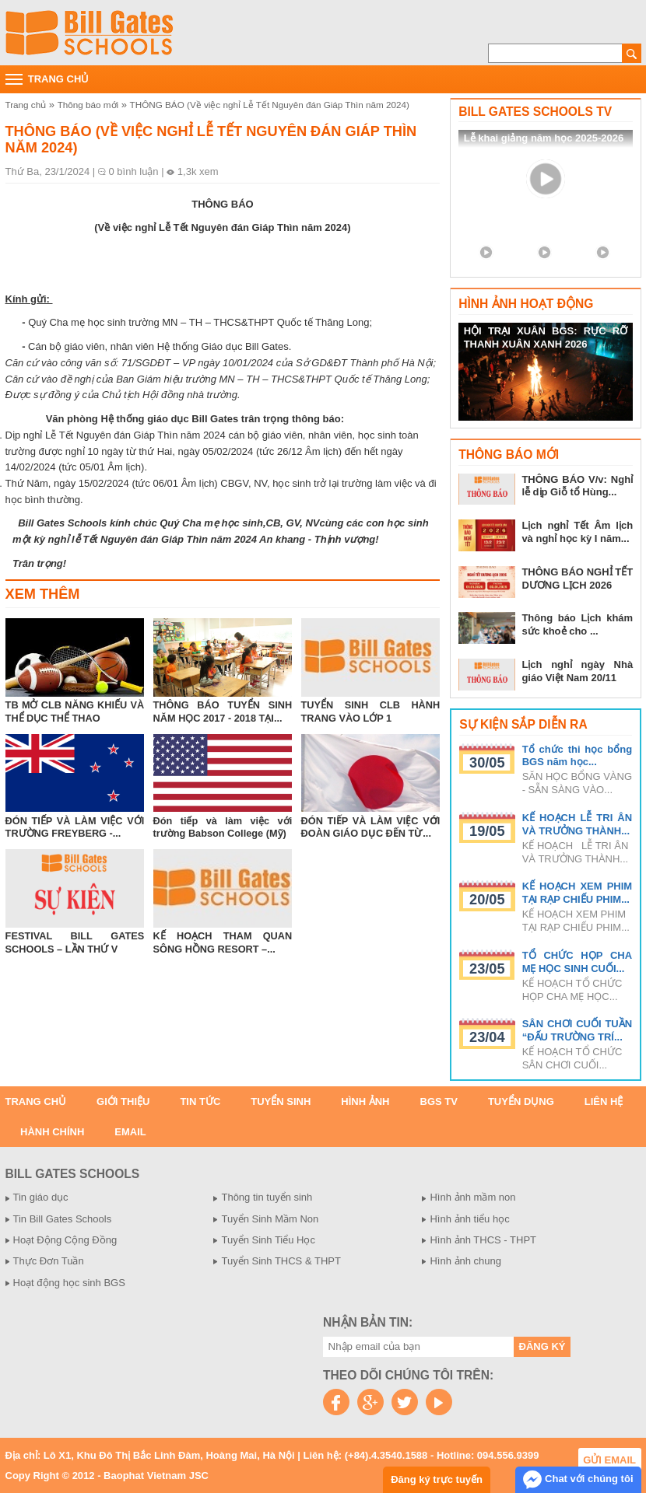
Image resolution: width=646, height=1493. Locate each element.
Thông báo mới (88, 105)
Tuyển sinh (281, 1101)
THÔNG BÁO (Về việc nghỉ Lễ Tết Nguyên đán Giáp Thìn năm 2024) (269, 105)
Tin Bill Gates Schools (62, 1219)
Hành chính (52, 1132)
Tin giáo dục (40, 1197)
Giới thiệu (123, 1101)
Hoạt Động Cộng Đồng (65, 1240)
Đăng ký (542, 1346)
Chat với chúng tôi (578, 1479)
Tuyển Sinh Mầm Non (269, 1219)
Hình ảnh (365, 1101)
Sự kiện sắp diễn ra (523, 724)
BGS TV (439, 1101)
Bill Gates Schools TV (535, 111)
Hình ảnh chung (465, 1261)
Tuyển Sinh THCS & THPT (280, 1261)
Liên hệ (604, 1101)
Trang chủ (26, 105)
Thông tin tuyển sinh (266, 1197)
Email (130, 1132)
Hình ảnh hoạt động (525, 303)
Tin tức (200, 1101)
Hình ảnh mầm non (472, 1197)
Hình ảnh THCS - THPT (483, 1240)
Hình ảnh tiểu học (469, 1219)
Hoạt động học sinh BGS (69, 1282)
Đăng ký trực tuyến (437, 1479)
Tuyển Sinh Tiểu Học (268, 1240)
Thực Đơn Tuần (48, 1261)
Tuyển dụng (521, 1101)
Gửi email (609, 1460)
